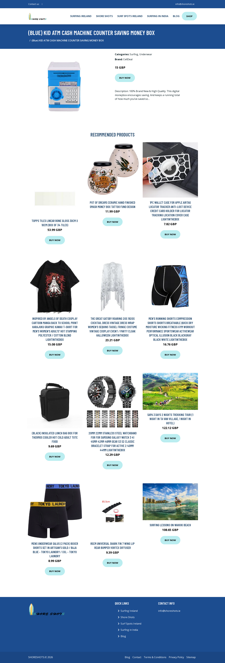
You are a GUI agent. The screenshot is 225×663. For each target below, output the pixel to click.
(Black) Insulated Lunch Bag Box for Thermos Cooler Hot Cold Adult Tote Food (55, 437)
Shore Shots (104, 16)
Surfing (134, 54)
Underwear (145, 54)
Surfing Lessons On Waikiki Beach (170, 525)
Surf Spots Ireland (130, 16)
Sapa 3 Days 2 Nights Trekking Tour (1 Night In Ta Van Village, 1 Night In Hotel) (170, 419)
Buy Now (125, 77)
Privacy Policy (176, 657)
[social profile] (42, 4)
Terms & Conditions (155, 657)
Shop (189, 16)
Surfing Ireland (80, 16)
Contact (136, 657)
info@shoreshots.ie (184, 4)
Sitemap (191, 657)
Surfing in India (157, 16)
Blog (176, 16)
